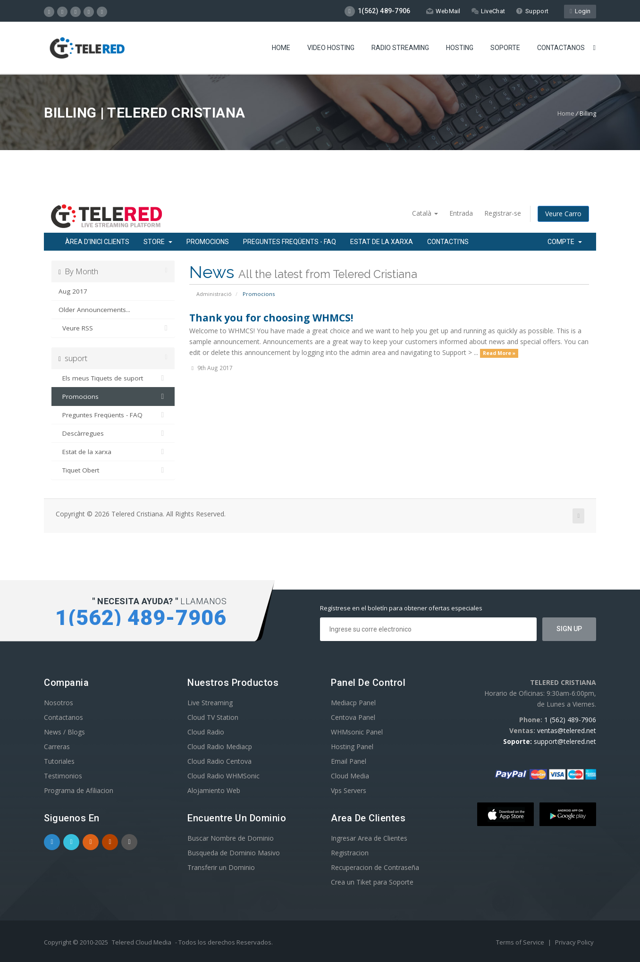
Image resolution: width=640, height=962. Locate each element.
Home (281, 47)
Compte (564, 241)
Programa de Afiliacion (78, 790)
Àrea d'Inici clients (97, 241)
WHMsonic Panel (357, 731)
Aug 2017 (73, 291)
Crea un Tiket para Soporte (372, 882)
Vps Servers (348, 790)
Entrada (461, 213)
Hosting (459, 47)
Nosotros (58, 702)
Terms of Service (521, 942)
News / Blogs (64, 731)
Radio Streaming (400, 47)
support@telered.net (565, 741)
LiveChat (488, 11)
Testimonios (63, 775)
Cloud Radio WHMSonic (223, 775)
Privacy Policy (574, 942)
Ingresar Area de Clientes (369, 838)
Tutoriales (59, 761)
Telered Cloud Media (141, 942)
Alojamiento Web (213, 790)
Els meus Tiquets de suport (113, 378)
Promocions (207, 241)
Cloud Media (350, 775)
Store (157, 241)
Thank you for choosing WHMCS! (271, 317)
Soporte (505, 47)
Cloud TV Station (212, 717)
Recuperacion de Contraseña (375, 867)
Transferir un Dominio (221, 867)
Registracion (350, 852)
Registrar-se (502, 213)
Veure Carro (563, 213)
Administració (214, 293)
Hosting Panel (352, 746)
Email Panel (348, 761)
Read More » (499, 353)
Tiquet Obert (113, 470)
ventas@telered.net (566, 730)
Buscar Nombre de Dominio (230, 838)
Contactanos (561, 47)
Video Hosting (330, 47)
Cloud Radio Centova (219, 761)
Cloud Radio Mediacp (219, 746)
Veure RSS (113, 328)
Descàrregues (113, 433)
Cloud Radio (205, 731)
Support (532, 11)
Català (425, 213)
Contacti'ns (448, 241)
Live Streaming (210, 702)
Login (580, 11)
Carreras (57, 746)
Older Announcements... (94, 309)
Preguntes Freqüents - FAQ (289, 241)
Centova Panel (353, 717)
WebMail (443, 11)
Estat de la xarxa (381, 241)
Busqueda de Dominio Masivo (233, 852)
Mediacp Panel (353, 702)
